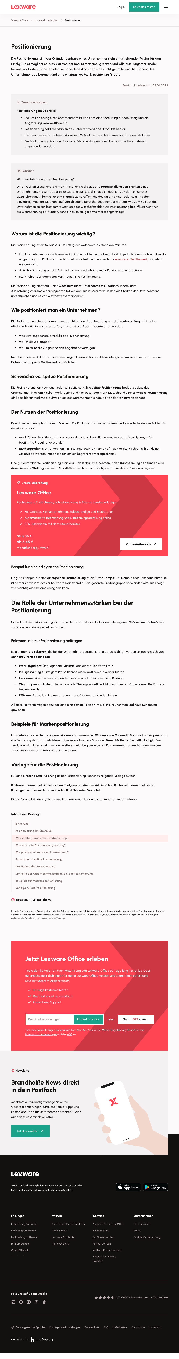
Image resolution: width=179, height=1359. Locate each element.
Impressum (155, 1333)
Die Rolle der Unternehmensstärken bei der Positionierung (54, 873)
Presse (137, 1230)
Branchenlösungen (22, 1256)
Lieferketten (120, 1333)
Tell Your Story (60, 1243)
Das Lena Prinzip (61, 1250)
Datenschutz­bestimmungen (41, 1034)
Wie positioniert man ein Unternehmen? (42, 852)
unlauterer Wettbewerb (131, 259)
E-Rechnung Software (24, 1224)
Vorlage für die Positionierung (35, 888)
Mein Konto (99, 1274)
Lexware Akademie (63, 1237)
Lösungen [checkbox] (17, 1216)
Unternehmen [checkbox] (143, 1216)
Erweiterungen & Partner (25, 1263)
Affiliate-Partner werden (107, 1250)
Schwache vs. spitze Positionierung (38, 859)
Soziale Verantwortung (147, 1237)
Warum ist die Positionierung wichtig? (40, 845)
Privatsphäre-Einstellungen (65, 1333)
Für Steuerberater (103, 1237)
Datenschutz (92, 1333)
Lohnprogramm (20, 1243)
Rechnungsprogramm (23, 1230)
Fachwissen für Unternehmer (68, 1224)
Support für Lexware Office (108, 1224)
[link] (25, 1174)
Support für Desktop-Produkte (105, 1259)
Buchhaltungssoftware (24, 1237)
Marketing (71, 135)
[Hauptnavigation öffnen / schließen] (166, 7)
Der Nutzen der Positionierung (35, 866)
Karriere (138, 1243)
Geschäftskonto (20, 1250)
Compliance (138, 1333)
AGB (69, 1034)
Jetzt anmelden (28, 1131)
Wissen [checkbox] (57, 1216)
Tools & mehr (59, 1230)
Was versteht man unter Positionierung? (42, 838)
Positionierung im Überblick (33, 830)
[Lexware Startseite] (23, 7)
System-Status (101, 1230)
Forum (96, 1267)
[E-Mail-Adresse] (65, 1019)
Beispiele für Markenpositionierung (38, 881)
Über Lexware (142, 1224)
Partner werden (102, 1243)
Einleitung (22, 823)
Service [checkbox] (98, 1216)
